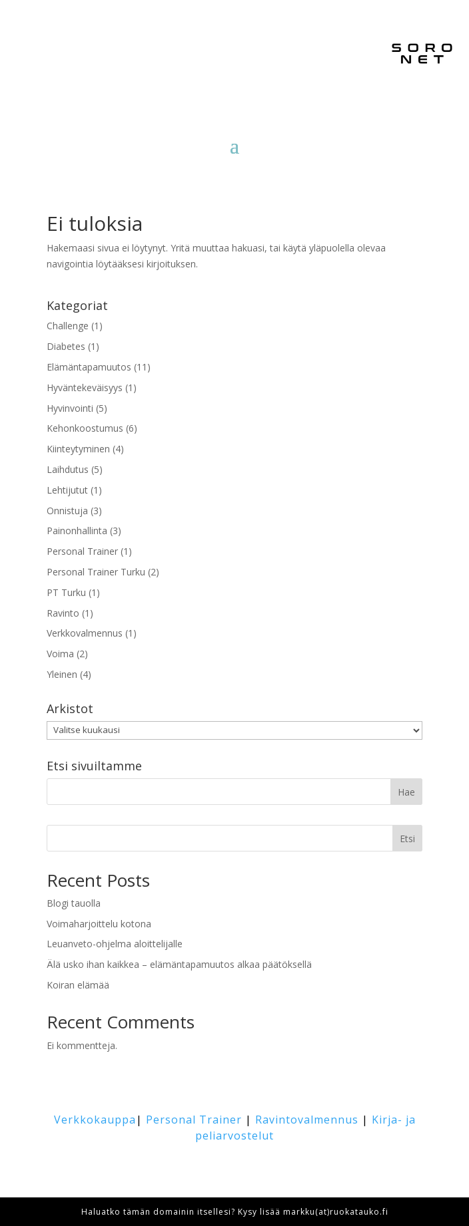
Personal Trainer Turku (96, 571)
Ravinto (63, 613)
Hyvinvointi (70, 408)
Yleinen (62, 674)
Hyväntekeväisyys (85, 387)
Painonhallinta (77, 530)
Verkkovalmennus (85, 633)
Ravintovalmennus (306, 1119)
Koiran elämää (78, 985)
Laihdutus (68, 469)
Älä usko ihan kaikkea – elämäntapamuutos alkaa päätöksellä (179, 964)
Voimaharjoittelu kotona (99, 923)
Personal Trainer (82, 551)
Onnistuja (67, 510)
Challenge (68, 325)
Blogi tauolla (74, 903)
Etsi (407, 838)
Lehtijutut (67, 490)
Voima (60, 653)
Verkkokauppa (95, 1119)
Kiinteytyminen (78, 448)
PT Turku (66, 592)
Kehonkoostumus (85, 428)
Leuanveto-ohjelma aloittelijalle (115, 943)
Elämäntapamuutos (89, 367)
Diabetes (66, 346)
